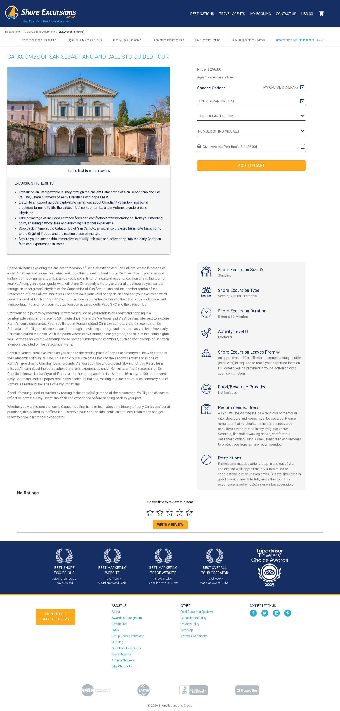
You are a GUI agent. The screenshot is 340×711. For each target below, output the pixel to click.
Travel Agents (232, 14)
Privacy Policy (190, 624)
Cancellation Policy (193, 618)
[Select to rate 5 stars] (189, 512)
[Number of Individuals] (251, 131)
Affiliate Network (123, 660)
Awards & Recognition (127, 618)
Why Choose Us (122, 666)
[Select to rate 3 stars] (169, 512)
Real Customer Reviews (197, 612)
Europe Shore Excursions (40, 31)
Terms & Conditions (194, 636)
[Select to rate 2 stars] (159, 512)
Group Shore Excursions (128, 636)
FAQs (115, 630)
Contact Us (286, 14)
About (116, 612)
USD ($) (307, 14)
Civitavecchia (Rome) (71, 31)
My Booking (260, 14)
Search (333, 13)
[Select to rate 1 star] (150, 512)
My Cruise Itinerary (281, 87)
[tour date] (251, 101)
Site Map (187, 630)
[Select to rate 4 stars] (179, 512)
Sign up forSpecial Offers (55, 616)
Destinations (202, 14)
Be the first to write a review (88, 171)
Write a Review (170, 525)
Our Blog (117, 642)
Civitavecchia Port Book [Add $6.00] (230, 147)
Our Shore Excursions (126, 648)
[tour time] (251, 116)
